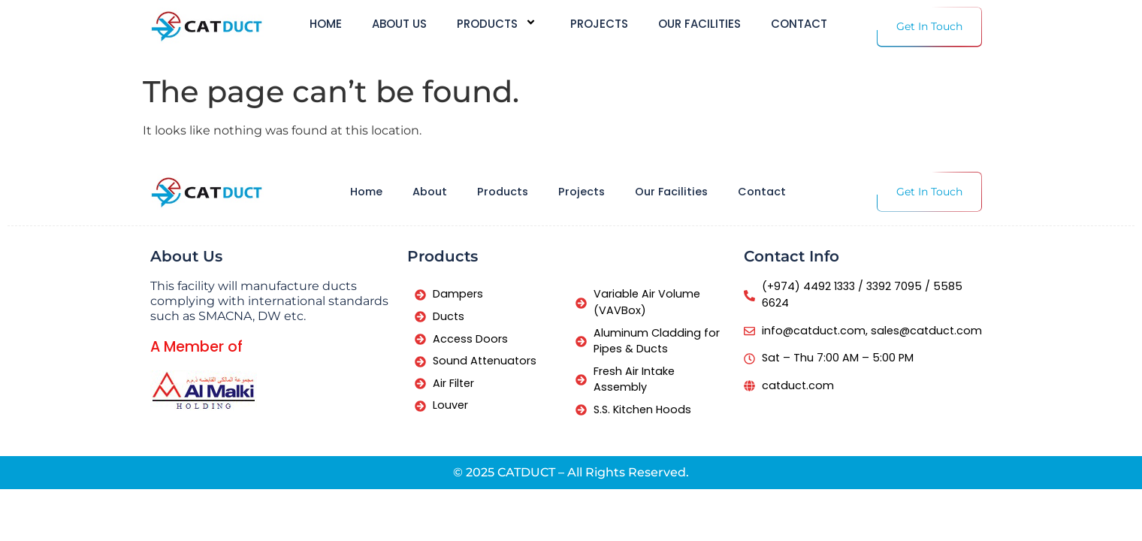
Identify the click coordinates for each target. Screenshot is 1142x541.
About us (399, 24)
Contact (799, 24)
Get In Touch (929, 26)
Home (326, 24)
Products (498, 24)
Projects (599, 24)
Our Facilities (699, 24)
